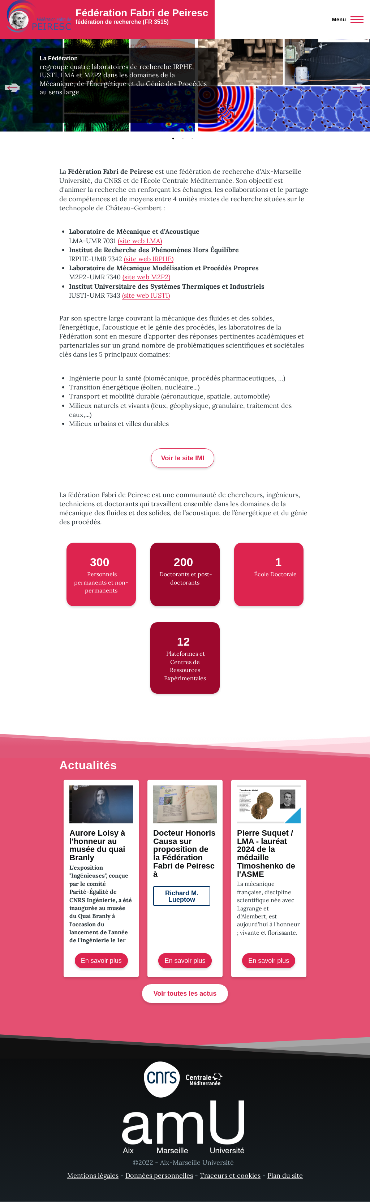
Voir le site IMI (183, 458)
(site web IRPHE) (148, 259)
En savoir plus (104, 962)
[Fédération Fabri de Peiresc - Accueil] (107, 16)
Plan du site (285, 1175)
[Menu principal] (346, 19)
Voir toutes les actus (185, 993)
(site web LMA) (140, 241)
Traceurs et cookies (230, 1175)
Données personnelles (159, 1175)
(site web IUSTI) (146, 295)
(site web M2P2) (146, 277)
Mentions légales (93, 1175)
